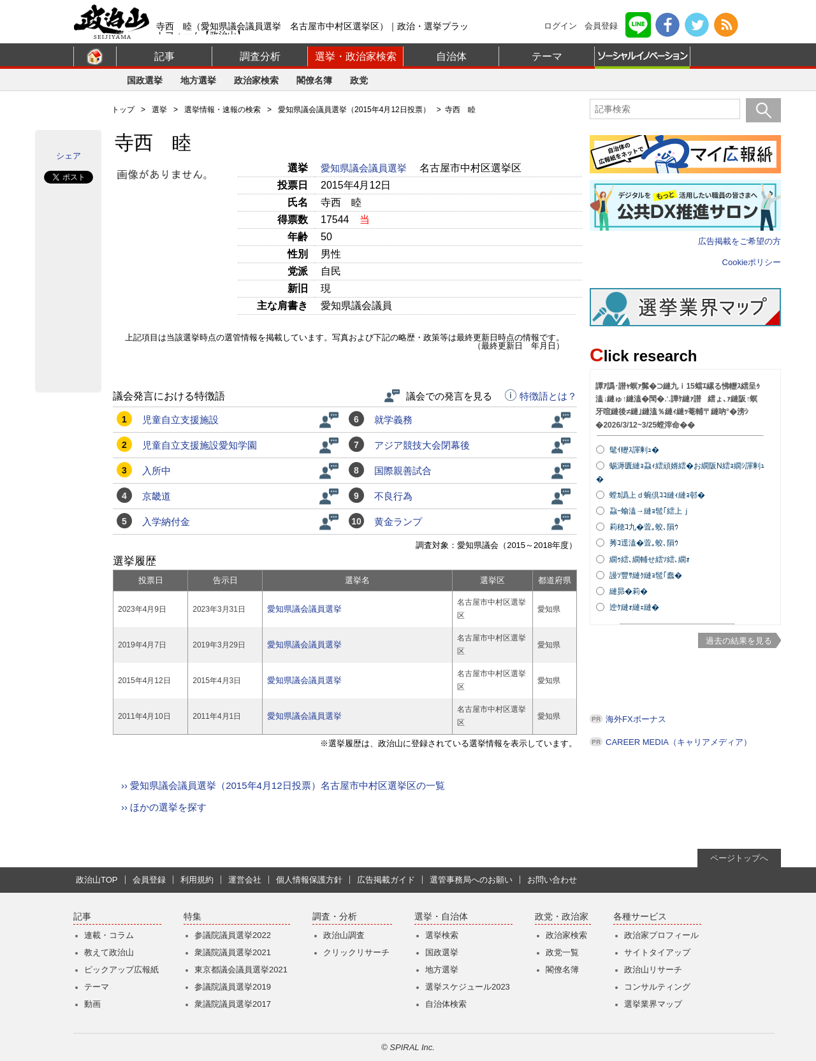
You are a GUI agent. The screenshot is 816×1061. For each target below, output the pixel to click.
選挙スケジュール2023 (467, 987)
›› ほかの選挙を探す (164, 807)
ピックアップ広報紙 (121, 969)
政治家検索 (256, 80)
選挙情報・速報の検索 (222, 109)
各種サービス (640, 916)
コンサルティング (657, 987)
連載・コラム (109, 935)
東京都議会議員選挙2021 (241, 969)
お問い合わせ (552, 879)
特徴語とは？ (541, 396)
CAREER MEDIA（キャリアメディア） (679, 742)
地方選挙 (198, 80)
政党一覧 (562, 952)
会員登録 (601, 26)
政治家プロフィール (661, 935)
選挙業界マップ (653, 1004)
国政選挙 (145, 80)
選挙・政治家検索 (356, 56)
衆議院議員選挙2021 (232, 952)
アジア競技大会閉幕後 (422, 445)
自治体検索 (446, 1004)
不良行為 (393, 496)
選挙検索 (441, 935)
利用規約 (197, 879)
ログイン (560, 26)
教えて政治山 (109, 952)
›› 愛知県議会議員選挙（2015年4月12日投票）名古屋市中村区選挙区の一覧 (283, 785)
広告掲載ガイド (386, 879)
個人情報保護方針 (309, 879)
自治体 (451, 56)
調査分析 (260, 56)
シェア (68, 156)
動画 (92, 1004)
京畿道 (156, 496)
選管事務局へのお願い (471, 879)
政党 (359, 80)
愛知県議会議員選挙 (365, 167)
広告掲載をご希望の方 (739, 241)
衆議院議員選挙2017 (232, 1004)
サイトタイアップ (657, 952)
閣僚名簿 (314, 80)
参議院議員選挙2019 (232, 987)
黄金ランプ (398, 521)
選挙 (159, 109)
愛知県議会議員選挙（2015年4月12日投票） (354, 109)
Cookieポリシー (751, 262)
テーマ (547, 56)
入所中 (156, 470)
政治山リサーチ (653, 969)
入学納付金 (166, 521)
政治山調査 (344, 935)
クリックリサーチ (356, 952)
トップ (123, 109)
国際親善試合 (403, 470)
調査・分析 (334, 916)
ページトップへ (739, 858)
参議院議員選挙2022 (232, 935)
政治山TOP (97, 879)
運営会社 (244, 879)
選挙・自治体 (441, 916)
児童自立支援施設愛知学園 (199, 445)
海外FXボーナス (636, 719)
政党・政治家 (561, 916)
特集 (192, 916)
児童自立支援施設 (180, 419)
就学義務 (393, 419)
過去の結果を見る (739, 641)
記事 (164, 56)
